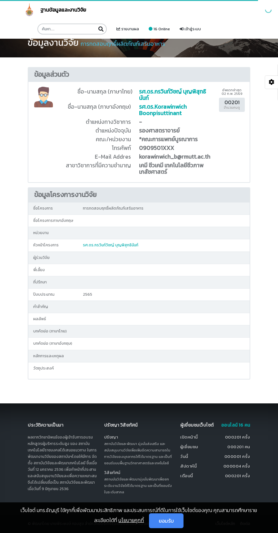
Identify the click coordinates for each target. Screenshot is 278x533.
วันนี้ (184, 456)
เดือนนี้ (186, 476)
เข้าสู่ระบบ (190, 29)
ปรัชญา (111, 437)
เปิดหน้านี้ (189, 437)
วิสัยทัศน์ (112, 472)
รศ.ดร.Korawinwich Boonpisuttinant (163, 110)
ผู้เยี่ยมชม (189, 447)
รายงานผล (127, 29)
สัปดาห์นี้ (188, 466)
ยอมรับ (166, 521)
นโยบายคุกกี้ (131, 520)
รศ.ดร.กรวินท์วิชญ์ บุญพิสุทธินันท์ (172, 94)
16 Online (159, 29)
